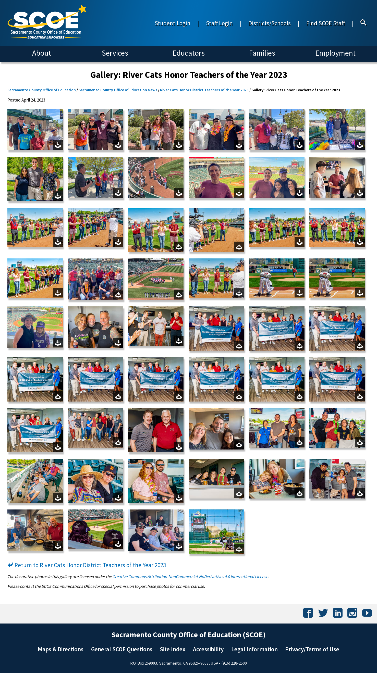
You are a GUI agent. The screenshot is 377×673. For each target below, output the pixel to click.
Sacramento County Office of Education (41, 90)
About (41, 53)
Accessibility (208, 649)
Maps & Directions (60, 649)
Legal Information (254, 649)
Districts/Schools (269, 23)
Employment (335, 53)
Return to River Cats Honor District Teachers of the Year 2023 (86, 565)
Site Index (172, 649)
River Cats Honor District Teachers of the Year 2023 (204, 90)
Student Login (172, 23)
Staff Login (219, 23)
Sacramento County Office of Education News (118, 90)
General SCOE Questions (121, 649)
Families (262, 53)
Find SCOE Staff (325, 23)
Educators (189, 53)
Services (115, 53)
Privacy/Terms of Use (312, 649)
